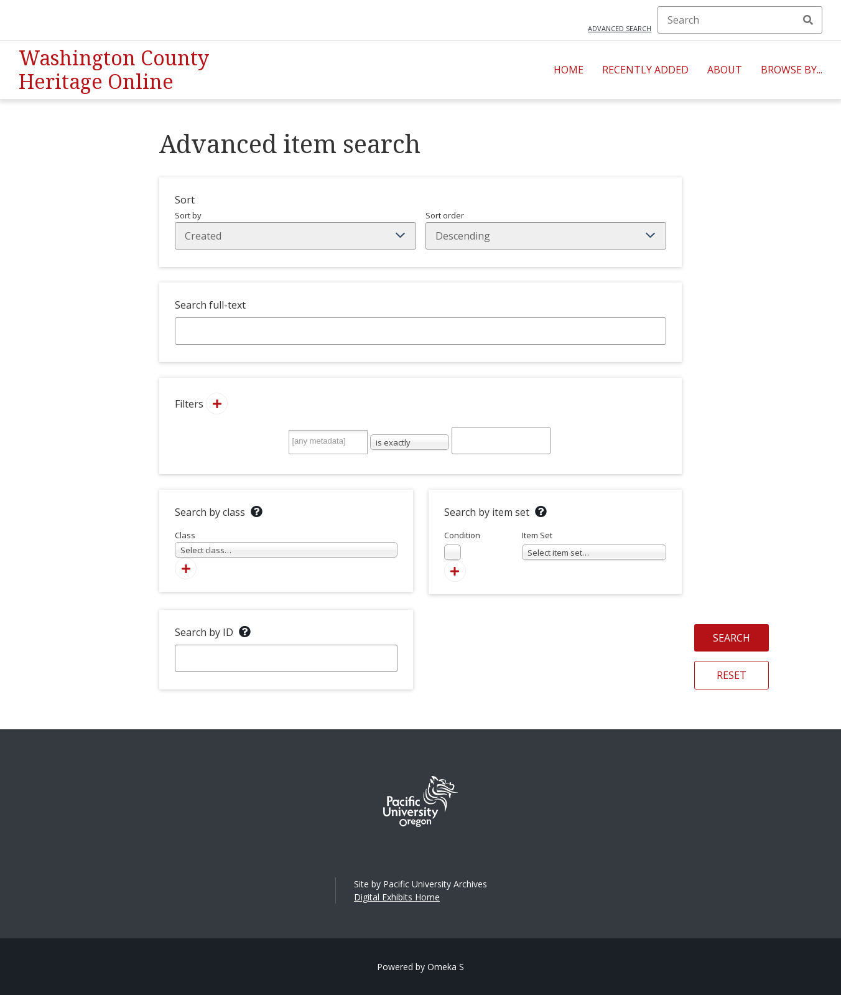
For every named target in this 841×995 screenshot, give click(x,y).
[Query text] (501, 440)
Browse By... (791, 70)
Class (286, 544)
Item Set (594, 545)
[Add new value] (217, 403)
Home (568, 70)
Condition (462, 545)
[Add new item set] (455, 571)
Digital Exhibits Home (397, 897)
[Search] (739, 20)
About (724, 70)
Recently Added (645, 70)
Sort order (546, 230)
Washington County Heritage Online (114, 69)
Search (808, 20)
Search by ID (204, 632)
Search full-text (210, 305)
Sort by (295, 230)
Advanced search (619, 28)
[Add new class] (186, 568)
